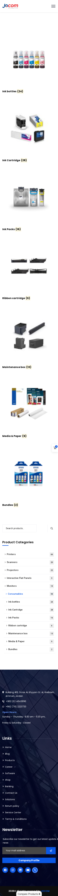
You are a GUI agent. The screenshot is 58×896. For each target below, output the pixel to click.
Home (8, 747)
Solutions (10, 799)
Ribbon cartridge (31, 626)
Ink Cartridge (31, 610)
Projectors (30, 570)
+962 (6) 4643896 (16, 701)
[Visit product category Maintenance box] (29, 339)
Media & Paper (31, 642)
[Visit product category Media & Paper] (29, 408)
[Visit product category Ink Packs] (29, 201)
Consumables (31, 594)
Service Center (13, 812)
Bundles (31, 649)
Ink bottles (31, 602)
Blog (7, 753)
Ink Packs (31, 618)
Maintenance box (31, 634)
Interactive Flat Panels (30, 578)
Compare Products (29, 894)
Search (51, 528)
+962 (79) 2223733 (16, 706)
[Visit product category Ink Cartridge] (29, 132)
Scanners (30, 562)
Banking (9, 786)
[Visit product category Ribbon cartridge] (29, 270)
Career (9, 766)
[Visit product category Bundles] (29, 477)
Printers (30, 554)
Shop (8, 779)
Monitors (30, 586)
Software (10, 773)
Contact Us (11, 792)
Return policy (12, 806)
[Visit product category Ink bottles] (29, 63)
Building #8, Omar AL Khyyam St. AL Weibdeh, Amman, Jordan (30, 694)
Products (10, 760)
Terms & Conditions (16, 819)
